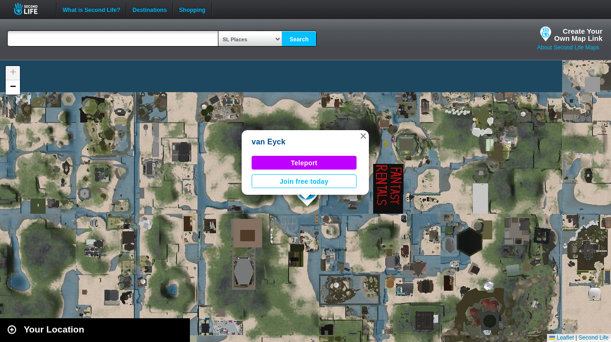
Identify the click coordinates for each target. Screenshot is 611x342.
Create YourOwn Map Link (578, 34)
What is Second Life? (91, 9)
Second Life (31, 8)
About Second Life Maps (568, 47)
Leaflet (561, 337)
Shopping (192, 9)
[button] (363, 136)
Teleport (304, 163)
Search (299, 39)
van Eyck (268, 142)
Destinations (149, 9)
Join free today (304, 181)
